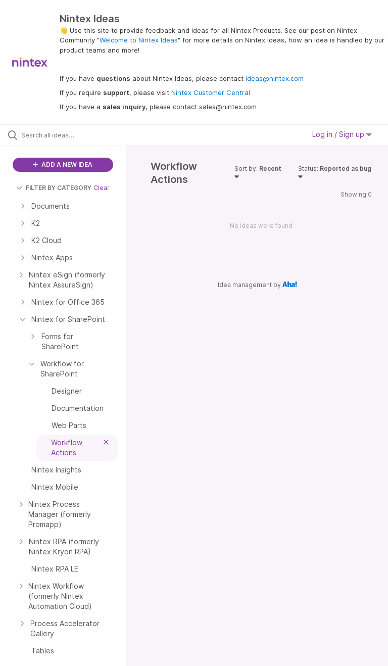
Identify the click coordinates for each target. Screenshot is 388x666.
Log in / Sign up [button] (342, 134)
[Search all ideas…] (68, 135)
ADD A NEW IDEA (62, 164)
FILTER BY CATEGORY (53, 188)
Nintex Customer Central (210, 92)
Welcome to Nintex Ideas (139, 40)
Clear (101, 188)
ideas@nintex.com (275, 78)
